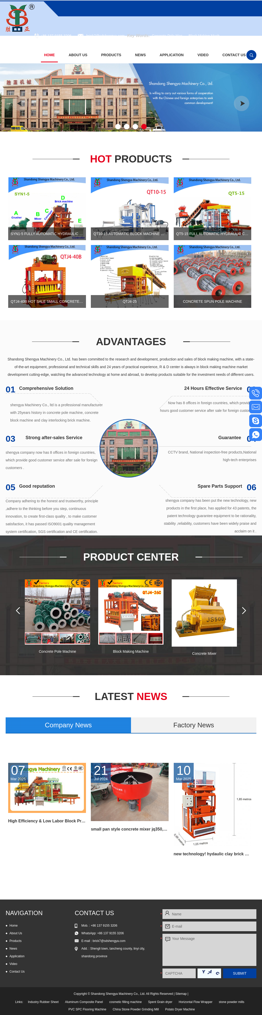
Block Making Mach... (206, 36)
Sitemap (181, 994)
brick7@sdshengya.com (105, 36)
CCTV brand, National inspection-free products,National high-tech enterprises (212, 456)
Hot (131, 159)
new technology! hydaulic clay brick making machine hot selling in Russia (213, 854)
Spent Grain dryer (160, 1002)
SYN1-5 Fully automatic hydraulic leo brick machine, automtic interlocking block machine (47, 234)
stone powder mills (231, 1002)
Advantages (131, 341)
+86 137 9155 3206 (110, 933)
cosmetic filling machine (125, 1002)
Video (203, 55)
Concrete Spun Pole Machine (212, 301)
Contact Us (234, 55)
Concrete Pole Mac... (168, 36)
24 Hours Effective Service (220, 388)
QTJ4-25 (130, 301)
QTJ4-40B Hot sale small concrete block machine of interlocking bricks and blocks (47, 301)
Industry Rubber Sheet (43, 1002)
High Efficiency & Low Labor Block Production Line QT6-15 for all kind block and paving (47, 821)
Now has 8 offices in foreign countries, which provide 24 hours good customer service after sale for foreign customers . (208, 410)
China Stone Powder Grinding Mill (136, 1009)
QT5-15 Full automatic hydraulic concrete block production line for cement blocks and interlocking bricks (212, 234)
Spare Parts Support (227, 486)
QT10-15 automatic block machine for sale (129, 234)
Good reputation (30, 486)
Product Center (131, 557)
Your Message (209, 950)
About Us (78, 55)
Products (111, 55)
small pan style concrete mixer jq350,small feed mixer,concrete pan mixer (130, 829)
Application (172, 55)
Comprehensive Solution (39, 388)
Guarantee (237, 437)
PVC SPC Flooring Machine (87, 1009)
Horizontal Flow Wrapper (196, 1002)
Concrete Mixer (204, 653)
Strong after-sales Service (44, 437)
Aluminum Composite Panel (84, 1002)
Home (49, 55)
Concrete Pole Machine (57, 651)
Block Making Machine (131, 651)
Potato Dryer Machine (180, 1009)
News (140, 55)
